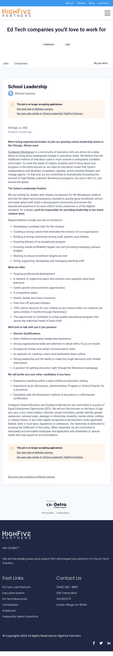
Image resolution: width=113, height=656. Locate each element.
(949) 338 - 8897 (67, 587)
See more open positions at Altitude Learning (31, 477)
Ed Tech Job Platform (17, 587)
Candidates (10, 605)
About (69, 3)
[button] (107, 12)
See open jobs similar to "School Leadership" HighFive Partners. (50, 113)
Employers (9, 611)
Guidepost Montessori (21, 152)
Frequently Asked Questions (20, 616)
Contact (103, 3)
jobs (6, 63)
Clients (81, 3)
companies (20, 63)
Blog (92, 3)
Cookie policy (63, 513)
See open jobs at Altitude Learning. (35, 109)
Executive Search (14, 593)
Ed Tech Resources (15, 599)
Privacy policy (48, 513)
